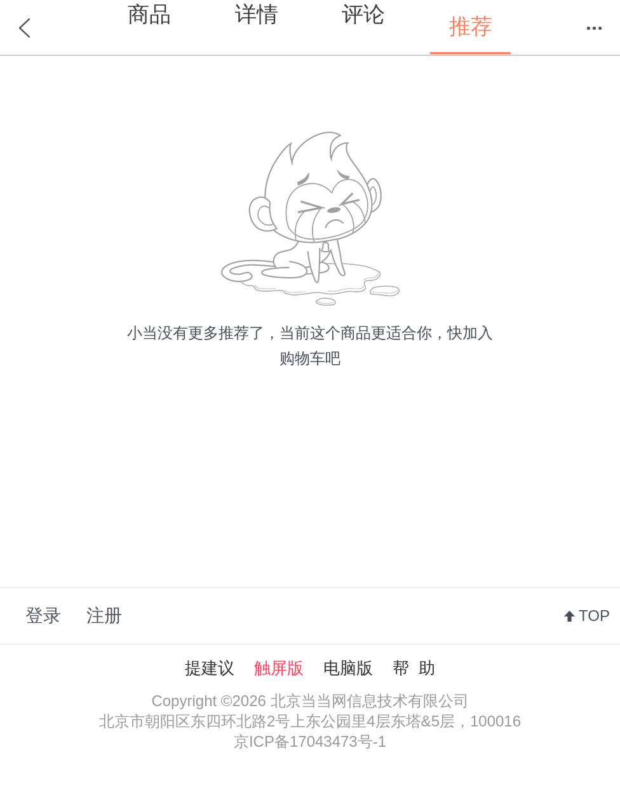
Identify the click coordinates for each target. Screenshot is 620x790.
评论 (363, 14)
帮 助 (414, 668)
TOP (594, 615)
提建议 (209, 668)
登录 (43, 615)
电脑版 (348, 668)
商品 (149, 14)
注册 (104, 615)
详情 (256, 14)
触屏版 (279, 668)
